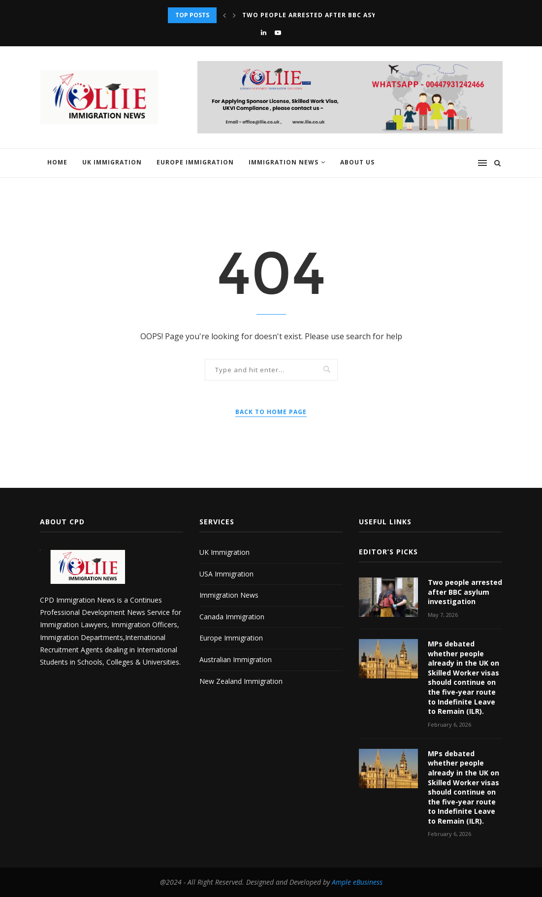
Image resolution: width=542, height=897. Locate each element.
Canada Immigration (231, 616)
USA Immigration (226, 573)
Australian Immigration (235, 659)
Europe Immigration (195, 162)
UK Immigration (112, 162)
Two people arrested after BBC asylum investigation (344, 15)
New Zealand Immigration (241, 681)
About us (357, 162)
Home (57, 162)
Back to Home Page (271, 412)
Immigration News (284, 162)
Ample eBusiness (357, 882)
